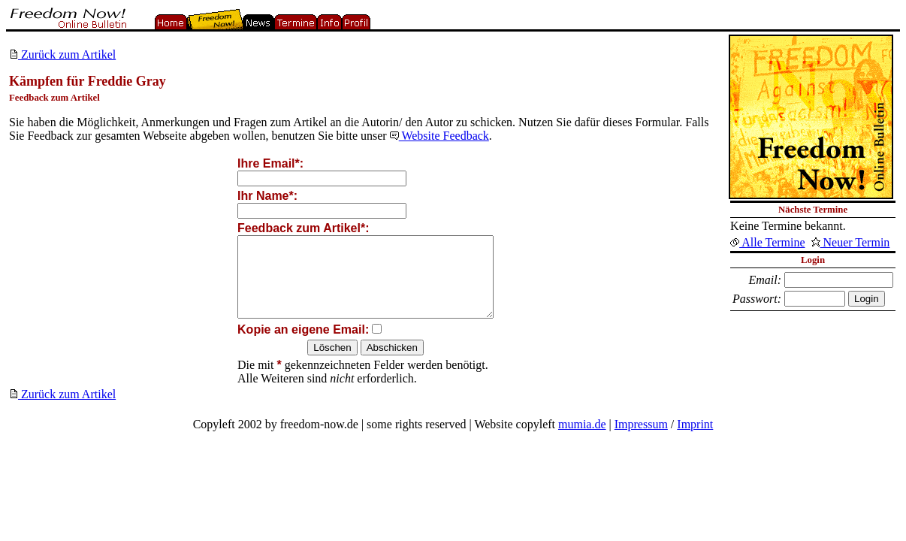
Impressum (641, 440)
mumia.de (582, 440)
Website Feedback (439, 135)
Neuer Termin (850, 242)
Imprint (695, 440)
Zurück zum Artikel (62, 54)
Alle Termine (767, 242)
